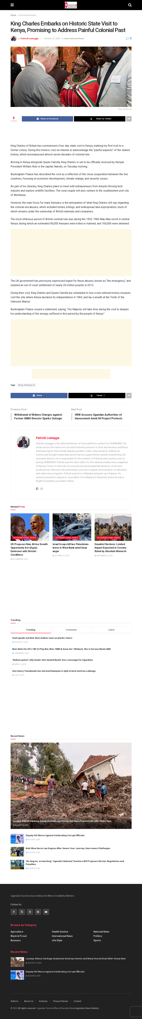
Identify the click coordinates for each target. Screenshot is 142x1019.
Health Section (60, 932)
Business (16, 940)
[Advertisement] (71, 132)
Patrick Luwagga (29, 38)
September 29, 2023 (104, 556)
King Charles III (26, 385)
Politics (97, 936)
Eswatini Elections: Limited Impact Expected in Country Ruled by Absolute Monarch (111, 548)
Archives (43, 1001)
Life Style (57, 940)
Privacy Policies (60, 1001)
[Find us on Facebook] (14, 912)
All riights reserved (27, 1008)
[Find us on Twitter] (22, 912)
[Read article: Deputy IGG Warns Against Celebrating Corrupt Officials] (17, 839)
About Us (28, 1001)
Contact (77, 1001)
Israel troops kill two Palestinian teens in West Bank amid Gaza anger (71, 548)
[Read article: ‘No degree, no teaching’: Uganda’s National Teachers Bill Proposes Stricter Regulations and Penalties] (17, 865)
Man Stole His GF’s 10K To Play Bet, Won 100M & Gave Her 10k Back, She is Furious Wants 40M (61, 649)
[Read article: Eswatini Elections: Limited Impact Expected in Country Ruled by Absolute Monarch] (114, 527)
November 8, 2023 (19, 559)
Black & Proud (19, 936)
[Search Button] (130, 5)
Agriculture (17, 932)
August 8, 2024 (33, 853)
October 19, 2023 (61, 556)
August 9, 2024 (33, 840)
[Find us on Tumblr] (30, 912)
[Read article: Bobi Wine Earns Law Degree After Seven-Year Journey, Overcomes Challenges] (17, 852)
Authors (14, 1001)
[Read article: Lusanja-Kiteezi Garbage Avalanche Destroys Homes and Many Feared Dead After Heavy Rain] (71, 786)
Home (13, 15)
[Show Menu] (12, 5)
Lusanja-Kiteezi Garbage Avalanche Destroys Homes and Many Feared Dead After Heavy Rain (62, 821)
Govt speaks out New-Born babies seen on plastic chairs (42, 638)
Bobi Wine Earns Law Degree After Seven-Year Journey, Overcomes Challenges (68, 848)
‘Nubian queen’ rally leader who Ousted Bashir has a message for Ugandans (52, 660)
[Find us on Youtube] (46, 912)
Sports (97, 940)
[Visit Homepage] (71, 5)
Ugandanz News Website (87, 1008)
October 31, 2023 (52, 38)
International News (27, 15)
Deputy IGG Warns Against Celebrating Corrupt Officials (55, 835)
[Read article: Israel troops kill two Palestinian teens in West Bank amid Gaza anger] (72, 527)
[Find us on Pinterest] (38, 912)
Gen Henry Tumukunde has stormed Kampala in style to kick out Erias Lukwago (54, 671)
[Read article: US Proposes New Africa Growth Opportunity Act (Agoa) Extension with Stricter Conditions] (30, 527)
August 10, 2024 (21, 825)
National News (101, 932)
